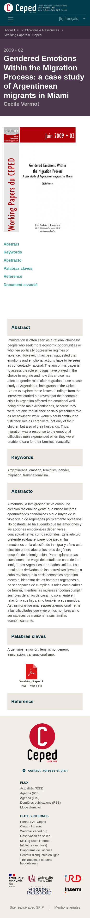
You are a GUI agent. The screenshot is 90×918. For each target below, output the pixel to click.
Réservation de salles (35, 836)
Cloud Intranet (31, 826)
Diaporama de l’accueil (36, 850)
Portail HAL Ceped (33, 822)
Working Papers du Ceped (23, 35)
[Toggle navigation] (10, 19)
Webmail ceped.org (33, 831)
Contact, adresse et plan (45, 771)
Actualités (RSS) (31, 788)
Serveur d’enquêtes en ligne (39, 855)
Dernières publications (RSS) (40, 802)
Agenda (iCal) (29, 798)
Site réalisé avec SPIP (27, 907)
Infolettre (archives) (33, 845)
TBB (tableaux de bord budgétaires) (36, 861)
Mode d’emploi (30, 807)
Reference (13, 276)
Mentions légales (67, 907)
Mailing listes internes (35, 841)
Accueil (10, 30)
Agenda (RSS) (30, 793)
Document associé (20, 285)
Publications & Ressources (40, 30)
